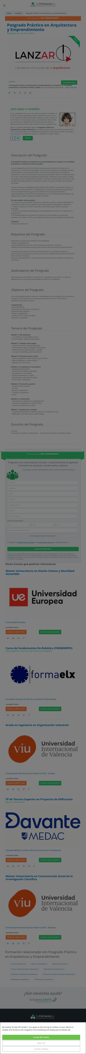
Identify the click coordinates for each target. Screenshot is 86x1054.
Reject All (41, 1043)
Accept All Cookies (41, 1037)
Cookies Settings (41, 1049)
